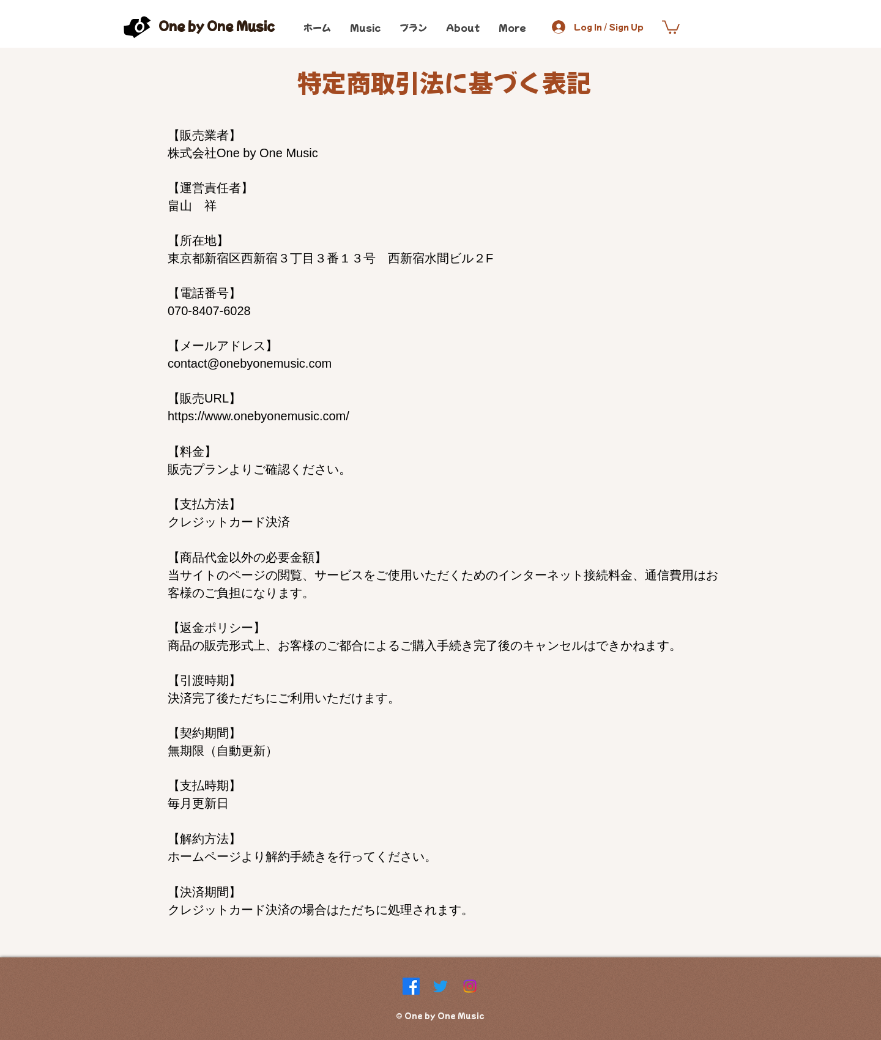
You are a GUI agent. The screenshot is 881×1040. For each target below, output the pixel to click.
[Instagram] (469, 986)
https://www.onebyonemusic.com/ (258, 416)
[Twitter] (440, 986)
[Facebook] (411, 986)
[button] (671, 26)
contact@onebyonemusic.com (250, 363)
